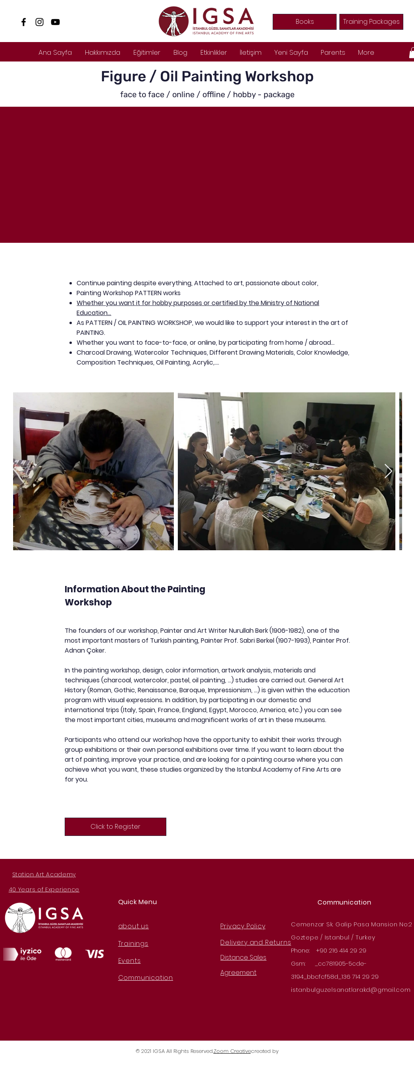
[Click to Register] (115, 827)
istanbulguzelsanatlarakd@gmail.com (351, 989)
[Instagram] (39, 22)
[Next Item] (388, 471)
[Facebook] (23, 22)
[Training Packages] (371, 22)
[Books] (305, 22)
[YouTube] (55, 22)
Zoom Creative (232, 1051)
